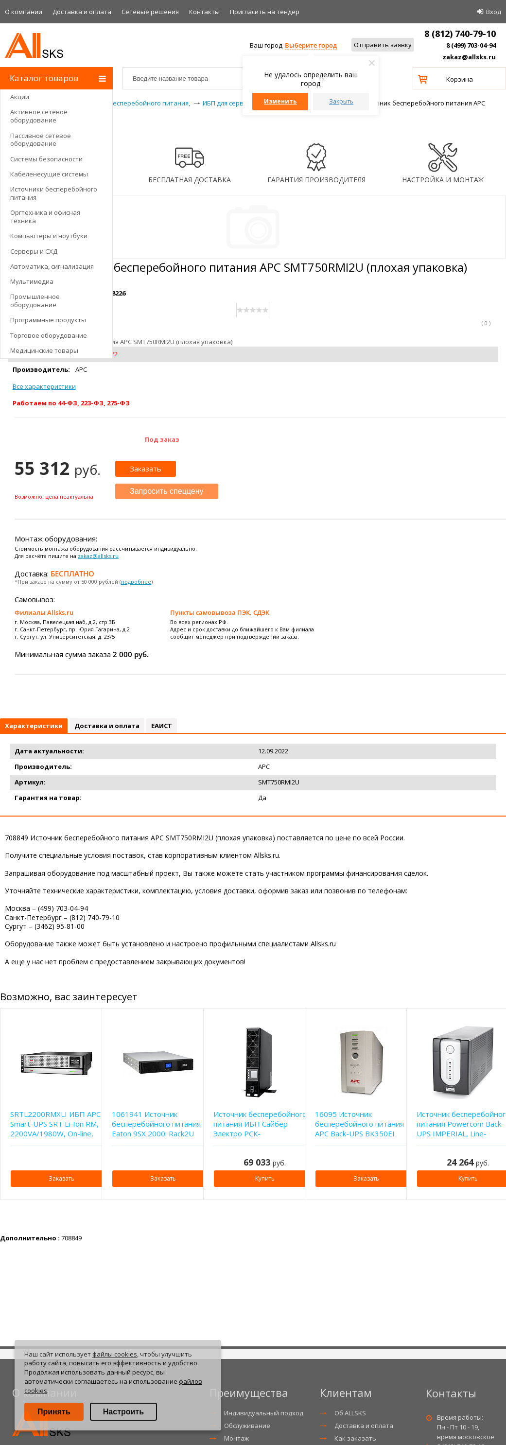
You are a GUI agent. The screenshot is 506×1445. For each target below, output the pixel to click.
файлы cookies (114, 1354)
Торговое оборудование (48, 335)
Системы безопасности (46, 159)
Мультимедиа (31, 281)
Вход (493, 11)
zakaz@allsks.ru (469, 56)
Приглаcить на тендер (264, 11)
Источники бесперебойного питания (53, 193)
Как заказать (355, 1438)
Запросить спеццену (167, 491)
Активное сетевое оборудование (39, 115)
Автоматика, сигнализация (52, 266)
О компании (23, 11)
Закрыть (341, 101)
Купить (265, 1178)
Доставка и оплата (81, 11)
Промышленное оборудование (35, 300)
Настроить (123, 1412)
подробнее (136, 581)
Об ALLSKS (350, 1413)
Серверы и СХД (33, 251)
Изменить (280, 101)
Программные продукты (48, 319)
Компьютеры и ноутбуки (48, 235)
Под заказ (162, 439)
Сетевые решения (150, 11)
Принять (53, 1412)
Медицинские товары (44, 350)
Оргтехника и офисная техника (45, 216)
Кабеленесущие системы (49, 174)
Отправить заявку (383, 44)
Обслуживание (247, 1425)
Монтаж (236, 1438)
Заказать (145, 468)
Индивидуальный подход (263, 1413)
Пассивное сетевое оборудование (40, 139)
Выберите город (311, 45)
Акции (19, 96)
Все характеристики (44, 386)
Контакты (204, 11)
